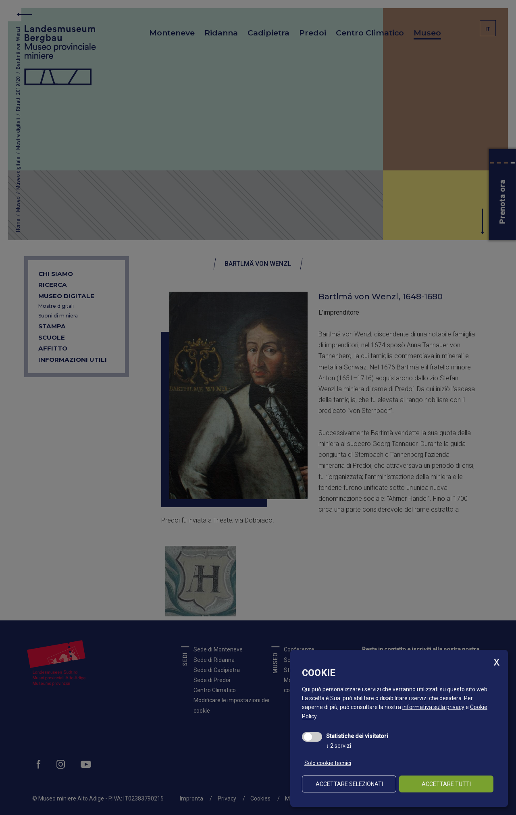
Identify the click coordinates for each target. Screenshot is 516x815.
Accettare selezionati (349, 784)
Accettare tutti (446, 784)
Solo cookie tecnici (327, 763)
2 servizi (338, 745)
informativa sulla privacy (433, 707)
